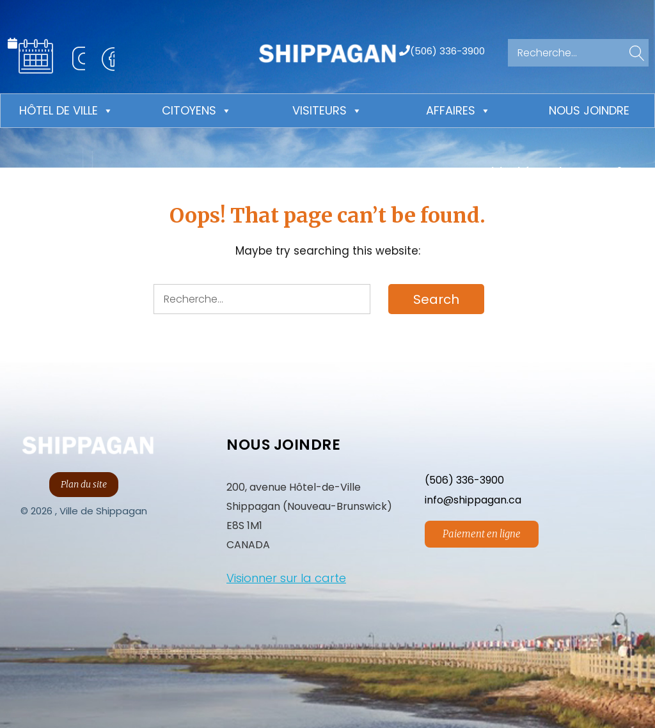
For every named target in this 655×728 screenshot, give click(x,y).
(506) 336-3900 (447, 50)
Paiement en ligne (482, 534)
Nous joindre (589, 110)
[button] (634, 54)
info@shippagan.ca (473, 500)
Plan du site (84, 484)
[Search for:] (578, 53)
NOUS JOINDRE (283, 444)
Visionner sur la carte (286, 578)
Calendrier (35, 56)
